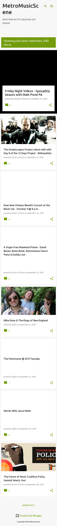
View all (8, 45)
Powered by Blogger (29, 515)
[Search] (45, 6)
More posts (29, 505)
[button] (50, 105)
